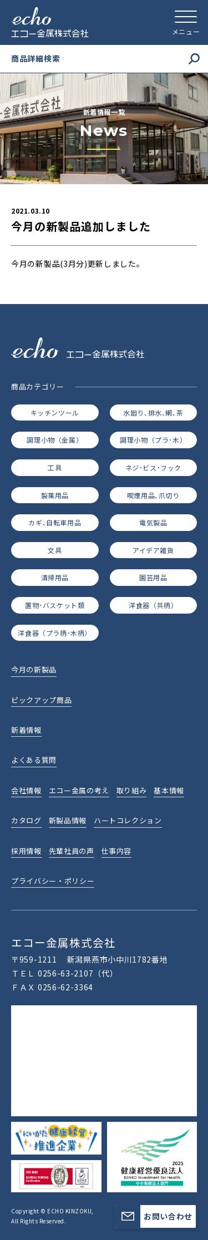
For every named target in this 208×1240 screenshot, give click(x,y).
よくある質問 (34, 760)
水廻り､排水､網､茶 (153, 412)
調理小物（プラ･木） (153, 439)
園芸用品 (153, 577)
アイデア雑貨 (153, 550)
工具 (55, 467)
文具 (55, 550)
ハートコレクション (128, 820)
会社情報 (26, 790)
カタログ (26, 820)
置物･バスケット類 (54, 605)
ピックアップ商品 (41, 700)
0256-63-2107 (65, 973)
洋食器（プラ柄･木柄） (55, 632)
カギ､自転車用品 (54, 522)
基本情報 (169, 790)
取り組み (131, 790)
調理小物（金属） (55, 439)
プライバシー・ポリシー (52, 880)
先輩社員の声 (71, 851)
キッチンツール (55, 412)
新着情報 (26, 730)
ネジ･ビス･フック (153, 467)
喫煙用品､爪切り (153, 495)
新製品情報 (68, 820)
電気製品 (153, 522)
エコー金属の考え (79, 790)
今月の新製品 (34, 669)
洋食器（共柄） (153, 605)
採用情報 (26, 851)
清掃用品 (55, 577)
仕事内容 (117, 851)
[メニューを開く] (186, 22)
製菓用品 (55, 495)
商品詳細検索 (105, 58)
